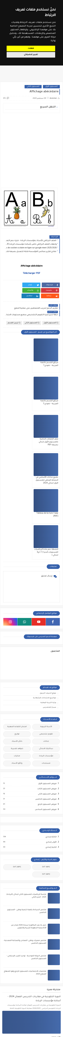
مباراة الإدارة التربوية (16, 995)
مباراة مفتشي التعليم (16, 1010)
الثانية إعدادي (51, 731)
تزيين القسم (14, 318)
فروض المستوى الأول (47, 668)
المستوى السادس (16, 944)
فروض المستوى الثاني (47, 678)
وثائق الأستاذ (17, 648)
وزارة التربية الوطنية (48, 587)
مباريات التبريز (46, 1017)
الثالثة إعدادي (51, 721)
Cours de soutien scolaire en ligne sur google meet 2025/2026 (31, 248)
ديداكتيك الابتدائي (46, 633)
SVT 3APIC (46, 759)
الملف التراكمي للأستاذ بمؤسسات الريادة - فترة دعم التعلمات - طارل (31, 241)
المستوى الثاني (33, 87)
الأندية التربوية (46, 611)
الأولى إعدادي (51, 726)
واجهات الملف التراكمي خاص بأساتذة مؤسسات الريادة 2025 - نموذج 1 (31, 244)
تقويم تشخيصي (46, 618)
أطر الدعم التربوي (16, 980)
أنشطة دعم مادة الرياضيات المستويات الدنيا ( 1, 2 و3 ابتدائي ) (17, 437)
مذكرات (17, 640)
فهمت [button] (31, 48)
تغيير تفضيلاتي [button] (31, 55)
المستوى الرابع (46, 944)
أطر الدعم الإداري (46, 980)
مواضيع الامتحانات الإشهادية (44, 582)
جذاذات (46, 626)
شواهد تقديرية (17, 633)
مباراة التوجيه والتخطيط (16, 1002)
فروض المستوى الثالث (47, 673)
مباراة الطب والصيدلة (46, 1010)
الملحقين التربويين (16, 988)
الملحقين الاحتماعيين (46, 988)
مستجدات (46, 648)
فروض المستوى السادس (46, 694)
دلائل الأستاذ (17, 626)
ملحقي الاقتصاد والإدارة (16, 1017)
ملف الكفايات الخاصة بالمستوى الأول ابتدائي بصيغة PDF (48, 398)
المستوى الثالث (16, 929)
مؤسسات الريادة (46, 640)
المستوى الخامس (16, 937)
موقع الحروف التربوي (48, 577)
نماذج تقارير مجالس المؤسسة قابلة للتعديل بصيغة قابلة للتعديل (31, 252)
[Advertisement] (31, 148)
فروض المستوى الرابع (47, 688)
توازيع (17, 618)
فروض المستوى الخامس (46, 683)
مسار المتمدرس (49, 592)
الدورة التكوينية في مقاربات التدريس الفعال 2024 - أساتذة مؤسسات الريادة (34, 883)
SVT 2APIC (17, 751)
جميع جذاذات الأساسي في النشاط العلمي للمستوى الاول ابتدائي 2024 (17, 398)
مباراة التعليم (46, 1002)
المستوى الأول (51, 87)
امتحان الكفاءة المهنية (17, 611)
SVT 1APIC (46, 751)
